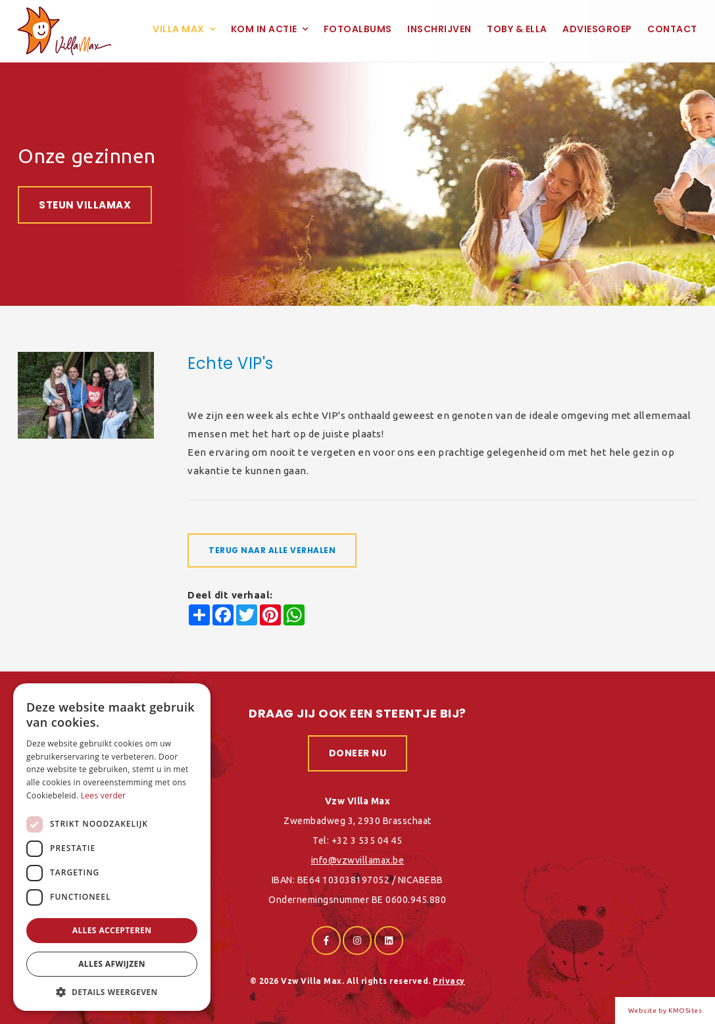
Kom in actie (264, 29)
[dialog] (111, 847)
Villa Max (179, 29)
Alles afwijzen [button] (111, 963)
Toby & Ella (517, 29)
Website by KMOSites (665, 1010)
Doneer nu (358, 753)
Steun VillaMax (85, 205)
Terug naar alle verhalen (272, 550)
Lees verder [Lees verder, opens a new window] (103, 795)
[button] (111, 991)
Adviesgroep (597, 29)
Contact (672, 29)
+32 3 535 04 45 (367, 840)
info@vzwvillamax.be (358, 860)
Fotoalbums (358, 29)
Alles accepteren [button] (112, 930)
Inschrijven (439, 29)
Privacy (449, 981)
